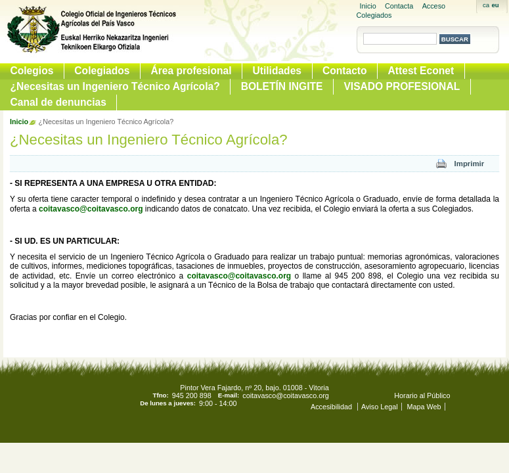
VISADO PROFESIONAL (401, 86)
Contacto (344, 70)
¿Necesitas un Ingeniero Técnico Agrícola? (115, 86)
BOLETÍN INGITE (282, 86)
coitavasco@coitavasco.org (91, 209)
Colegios (32, 70)
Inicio (368, 6)
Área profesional (190, 70)
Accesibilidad (332, 407)
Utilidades (276, 70)
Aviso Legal (379, 407)
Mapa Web (424, 407)
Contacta (399, 6)
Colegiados (101, 70)
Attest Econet (421, 70)
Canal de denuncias (58, 102)
